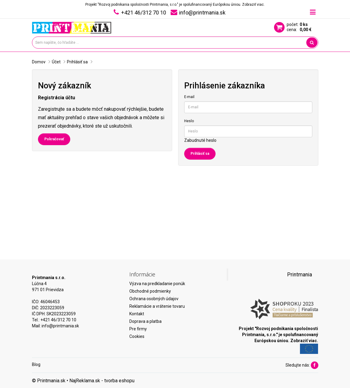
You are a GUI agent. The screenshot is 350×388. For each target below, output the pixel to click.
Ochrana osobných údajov (153, 298)
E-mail (189, 97)
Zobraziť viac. (253, 4)
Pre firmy (138, 328)
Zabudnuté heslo (200, 140)
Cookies (136, 336)
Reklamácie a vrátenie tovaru (157, 306)
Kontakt (136, 313)
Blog (36, 364)
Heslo (189, 121)
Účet (56, 61)
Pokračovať (54, 139)
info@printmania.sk (60, 325)
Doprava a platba (145, 321)
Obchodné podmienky (150, 291)
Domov (39, 61)
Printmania (299, 275)
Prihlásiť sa (77, 61)
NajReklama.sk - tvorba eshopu (101, 380)
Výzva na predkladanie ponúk (157, 283)
